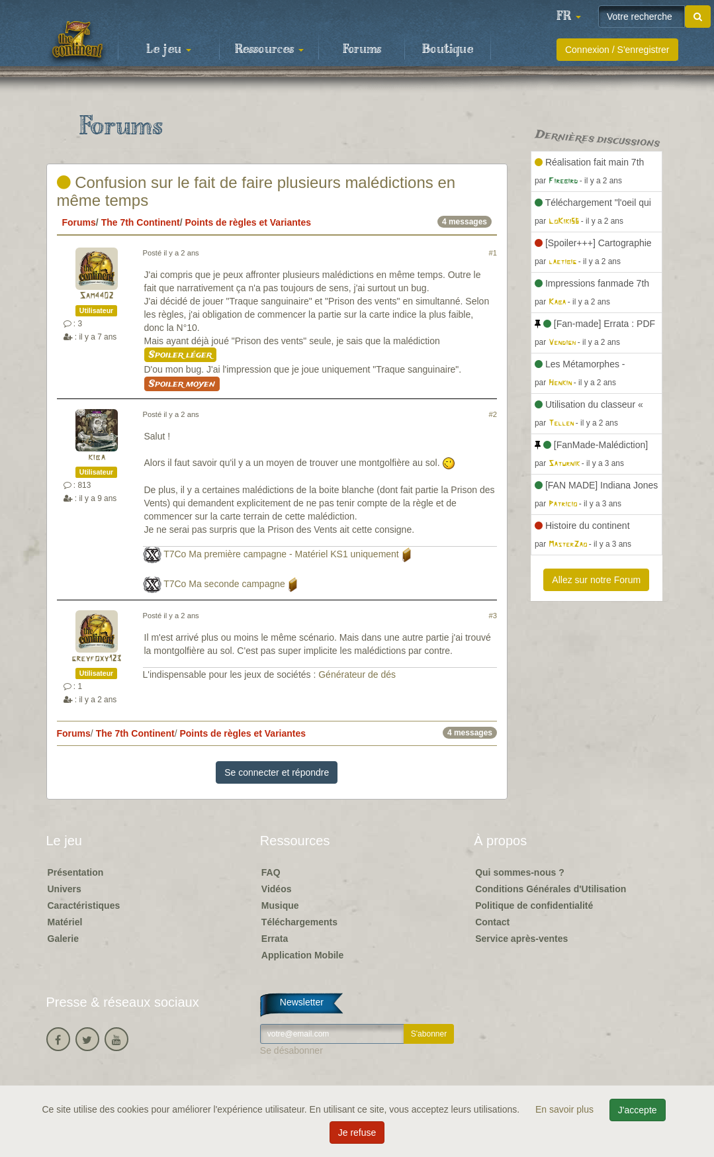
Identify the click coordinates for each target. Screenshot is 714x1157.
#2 (493, 414)
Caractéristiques (84, 905)
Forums (362, 49)
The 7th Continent (140, 222)
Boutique (447, 49)
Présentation (76, 872)
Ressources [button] (269, 49)
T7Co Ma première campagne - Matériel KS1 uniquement (281, 554)
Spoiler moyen (182, 384)
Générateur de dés (357, 674)
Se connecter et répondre (276, 772)
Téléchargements (299, 922)
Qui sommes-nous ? (519, 872)
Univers (64, 889)
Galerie (63, 938)
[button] (568, 16)
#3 (493, 616)
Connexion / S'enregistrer (617, 49)
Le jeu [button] (168, 49)
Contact (492, 922)
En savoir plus (565, 1109)
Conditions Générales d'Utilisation (550, 889)
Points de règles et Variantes (248, 222)
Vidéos (276, 889)
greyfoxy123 (96, 659)
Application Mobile (302, 955)
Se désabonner (291, 1050)
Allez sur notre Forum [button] (596, 580)
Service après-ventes (521, 938)
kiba (96, 458)
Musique (280, 905)
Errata (274, 938)
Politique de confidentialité (534, 905)
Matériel (65, 922)
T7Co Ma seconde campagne (224, 583)
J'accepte (637, 1110)
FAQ (271, 872)
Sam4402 (96, 296)
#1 (493, 253)
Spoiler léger (180, 354)
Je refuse (357, 1132)
